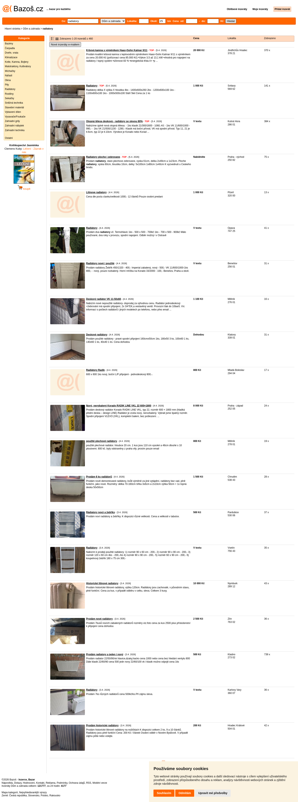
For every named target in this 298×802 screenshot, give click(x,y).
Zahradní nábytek (14, 125)
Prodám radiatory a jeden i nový (104, 654)
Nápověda (7, 782)
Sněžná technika (14, 102)
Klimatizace (11, 57)
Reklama (50, 782)
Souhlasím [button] (164, 793)
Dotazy (17, 782)
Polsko (44, 795)
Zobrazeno (270, 38)
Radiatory (91, 85)
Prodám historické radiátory (102, 725)
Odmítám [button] (185, 793)
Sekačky (9, 98)
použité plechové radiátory (101, 441)
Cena (196, 38)
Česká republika (18, 795)
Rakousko (54, 795)
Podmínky (62, 782)
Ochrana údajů (77, 782)
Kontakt (40, 782)
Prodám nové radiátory (99, 618)
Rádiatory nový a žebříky (100, 512)
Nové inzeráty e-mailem (65, 44)
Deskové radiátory (96, 334)
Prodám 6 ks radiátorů (99, 476)
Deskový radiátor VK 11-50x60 (103, 299)
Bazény (9, 43)
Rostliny (9, 93)
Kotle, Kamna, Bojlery (16, 61)
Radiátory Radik (95, 370)
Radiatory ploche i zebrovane (103, 157)
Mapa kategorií (10, 792)
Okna (8, 80)
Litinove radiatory (96, 192)
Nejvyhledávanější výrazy (33, 792)
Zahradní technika (14, 130)
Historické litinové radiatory (102, 583)
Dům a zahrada (31, 28)
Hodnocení (29, 782)
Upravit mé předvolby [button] (212, 793)
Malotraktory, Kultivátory (18, 66)
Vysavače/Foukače (15, 116)
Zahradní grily (12, 121)
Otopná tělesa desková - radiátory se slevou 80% (114, 121)
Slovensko (33, 795)
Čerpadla (10, 48)
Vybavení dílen (13, 112)
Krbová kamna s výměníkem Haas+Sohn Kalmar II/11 (116, 50)
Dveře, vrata (11, 52)
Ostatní (9, 138)
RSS (88, 782)
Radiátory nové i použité (100, 263)
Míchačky (10, 71)
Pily (7, 84)
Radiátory (10, 89)
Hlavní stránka (12, 28)
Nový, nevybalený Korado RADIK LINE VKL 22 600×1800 (118, 405)
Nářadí (8, 75)
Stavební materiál (14, 107)
